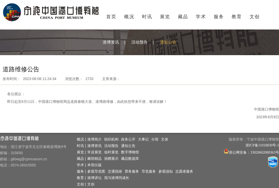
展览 (165, 16)
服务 (219, 16)
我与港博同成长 (116, 178)
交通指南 (115, 171)
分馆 (154, 139)
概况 (129, 16)
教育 (237, 16)
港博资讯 (111, 42)
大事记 (143, 139)
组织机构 (111, 139)
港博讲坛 (94, 178)
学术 (201, 16)
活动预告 (139, 42)
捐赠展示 (111, 159)
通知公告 (168, 42)
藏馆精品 (94, 159)
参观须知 (165, 171)
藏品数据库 (130, 159)
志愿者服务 (184, 171)
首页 (111, 16)
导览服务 (149, 171)
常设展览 (94, 152)
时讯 (147, 16)
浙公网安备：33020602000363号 (254, 152)
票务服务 (132, 171)
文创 (255, 16)
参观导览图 (96, 171)
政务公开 (128, 139)
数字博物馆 (130, 152)
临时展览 (111, 152)
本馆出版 (94, 165)
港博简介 (94, 139)
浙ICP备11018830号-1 (262, 145)
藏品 (183, 16)
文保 (164, 139)
